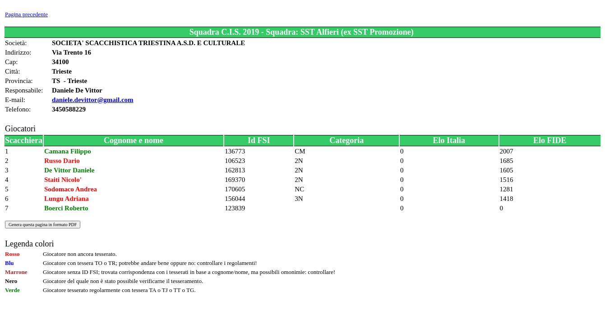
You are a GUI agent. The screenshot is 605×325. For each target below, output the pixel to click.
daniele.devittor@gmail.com (93, 99)
